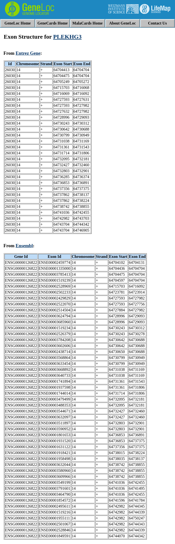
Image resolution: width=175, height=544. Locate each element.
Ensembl (24, 245)
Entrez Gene (28, 53)
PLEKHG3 (67, 36)
